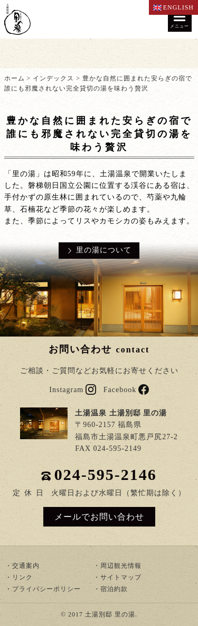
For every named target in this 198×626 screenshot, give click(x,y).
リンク (22, 577)
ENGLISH (173, 7)
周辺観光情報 (121, 565)
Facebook (126, 390)
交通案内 (26, 565)
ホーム (14, 78)
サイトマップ (121, 577)
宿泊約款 (114, 589)
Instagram (72, 390)
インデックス (53, 78)
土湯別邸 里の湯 (110, 614)
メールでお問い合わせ (99, 516)
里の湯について (103, 250)
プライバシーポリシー (46, 589)
